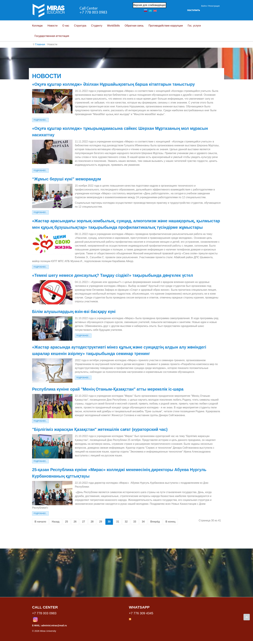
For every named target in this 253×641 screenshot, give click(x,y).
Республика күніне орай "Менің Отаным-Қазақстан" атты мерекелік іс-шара (107, 389)
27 (83, 521)
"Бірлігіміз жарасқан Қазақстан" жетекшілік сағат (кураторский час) (99, 429)
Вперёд (155, 521)
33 (134, 521)
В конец (170, 521)
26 (75, 521)
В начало (40, 521)
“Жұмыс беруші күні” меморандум (66, 179)
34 (143, 521)
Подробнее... (40, 120)
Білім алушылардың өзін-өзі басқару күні (74, 311)
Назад (55, 521)
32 (126, 521)
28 (92, 521)
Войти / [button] (204, 6)
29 (100, 521)
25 (66, 521)
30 (109, 521)
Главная (40, 44)
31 (117, 521)
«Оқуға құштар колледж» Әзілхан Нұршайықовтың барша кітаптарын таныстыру (113, 84)
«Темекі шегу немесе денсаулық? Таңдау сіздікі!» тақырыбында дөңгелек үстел (112, 275)
